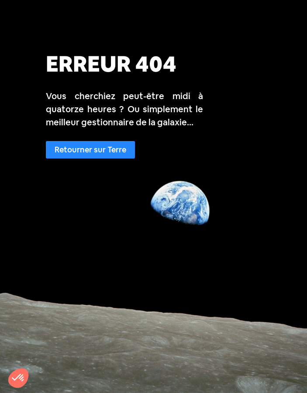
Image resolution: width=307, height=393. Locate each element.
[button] (18, 378)
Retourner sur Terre (90, 150)
